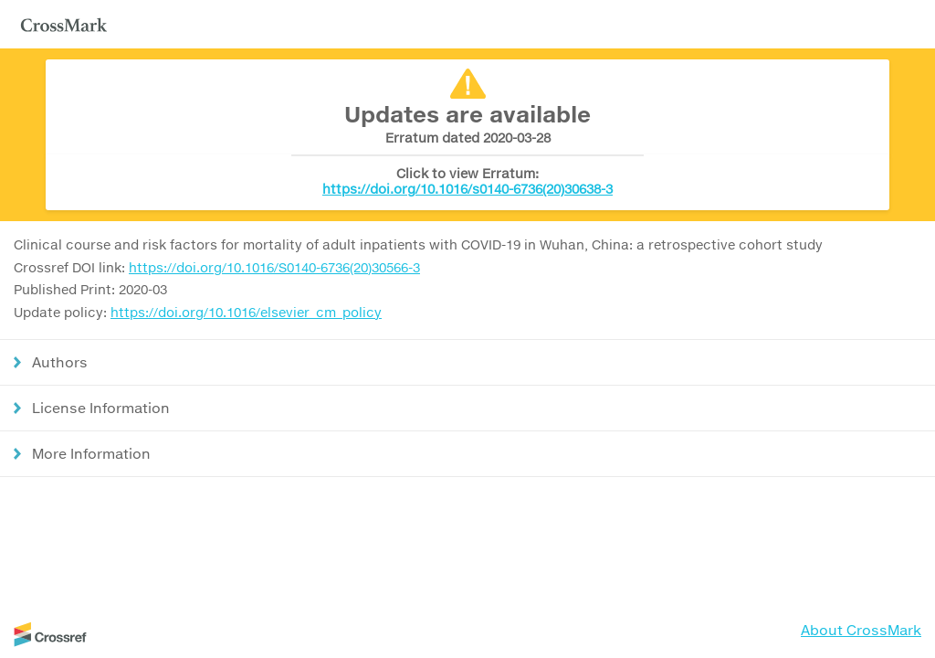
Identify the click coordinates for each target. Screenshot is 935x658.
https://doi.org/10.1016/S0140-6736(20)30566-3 (274, 267)
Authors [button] (60, 362)
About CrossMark (861, 629)
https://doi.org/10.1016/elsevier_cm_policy (246, 312)
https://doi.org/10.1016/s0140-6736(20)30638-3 (467, 188)
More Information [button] (91, 453)
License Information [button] (101, 407)
